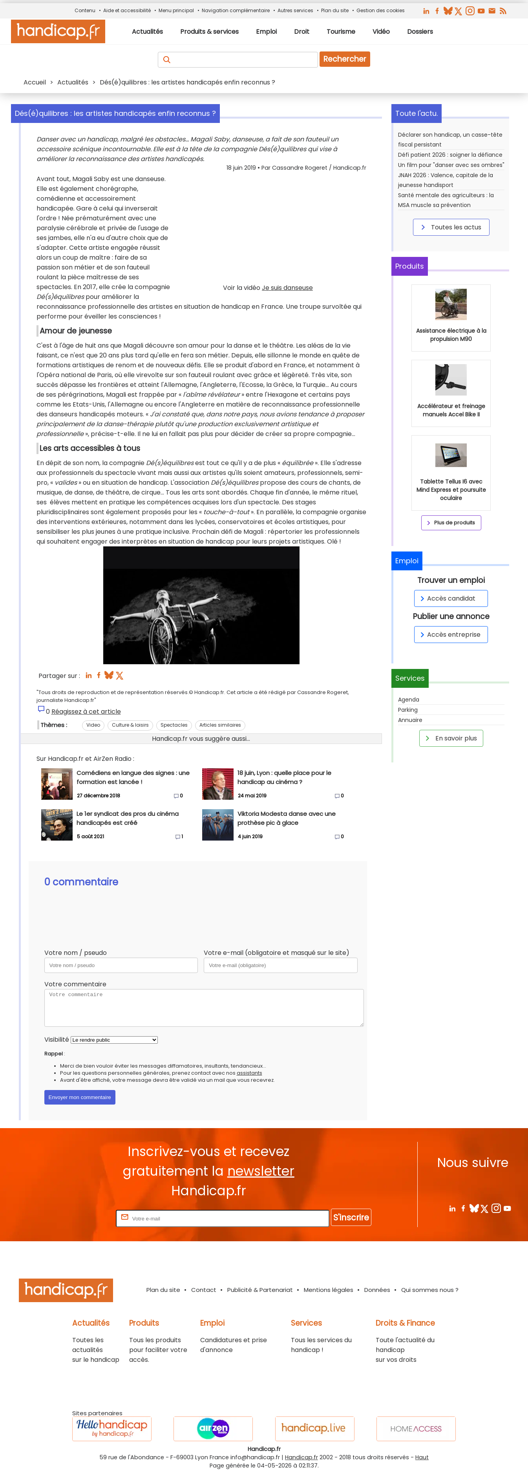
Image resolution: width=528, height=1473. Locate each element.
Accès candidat (446, 598)
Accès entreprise (449, 634)
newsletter (260, 1171)
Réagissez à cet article (86, 711)
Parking (408, 710)
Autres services (295, 10)
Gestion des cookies (380, 10)
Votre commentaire (75, 984)
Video (93, 725)
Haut (422, 1457)
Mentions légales (328, 1290)
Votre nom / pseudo (75, 952)
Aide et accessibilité (127, 10)
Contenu (85, 10)
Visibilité (56, 1039)
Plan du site (335, 10)
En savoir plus (450, 738)
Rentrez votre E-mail (83, 1218)
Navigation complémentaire (236, 10)
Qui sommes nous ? (430, 1290)
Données (377, 1290)
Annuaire (410, 720)
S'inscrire (351, 1217)
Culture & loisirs (130, 725)
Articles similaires (220, 725)
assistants (249, 1073)
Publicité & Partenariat (260, 1290)
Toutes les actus (449, 227)
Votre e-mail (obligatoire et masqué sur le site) (276, 952)
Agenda (408, 700)
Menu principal (176, 10)
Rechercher (344, 59)
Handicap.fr (301, 1457)
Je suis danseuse (287, 287)
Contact (203, 1290)
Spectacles (174, 725)
